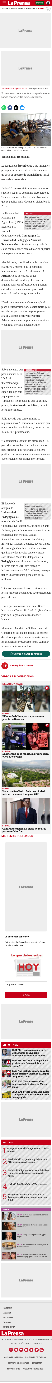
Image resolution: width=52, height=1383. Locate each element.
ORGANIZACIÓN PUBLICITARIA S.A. (26, 1343)
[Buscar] (48, 9)
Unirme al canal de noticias (27, 654)
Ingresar (39, 3)
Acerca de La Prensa (13, 1357)
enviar (26, 995)
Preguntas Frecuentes (33, 1369)
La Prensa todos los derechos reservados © (26, 1339)
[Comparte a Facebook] (9, 107)
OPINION (7, 1322)
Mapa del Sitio (13, 1369)
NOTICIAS (7, 1308)
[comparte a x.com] (16, 107)
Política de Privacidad (35, 1357)
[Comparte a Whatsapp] (3, 107)
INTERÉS (7, 1312)
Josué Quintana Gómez (37, 88)
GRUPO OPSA (9, 1327)
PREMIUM (8, 1317)
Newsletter (37, 1363)
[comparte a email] (22, 107)
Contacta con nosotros (18, 1363)
